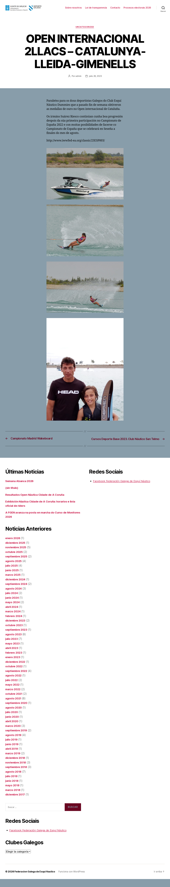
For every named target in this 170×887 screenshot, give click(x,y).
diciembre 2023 (15, 628)
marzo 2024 (13, 619)
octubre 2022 (14, 674)
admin (78, 80)
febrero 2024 (14, 624)
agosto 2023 (13, 642)
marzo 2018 (13, 798)
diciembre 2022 (15, 669)
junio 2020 (12, 724)
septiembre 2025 (16, 564)
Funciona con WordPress (72, 879)
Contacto (146, 7)
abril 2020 (12, 729)
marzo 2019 (13, 761)
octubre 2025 (14, 560)
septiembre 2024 (16, 592)
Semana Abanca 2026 (19, 489)
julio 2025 (12, 573)
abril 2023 (12, 656)
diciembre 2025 (15, 550)
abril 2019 (12, 756)
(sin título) (12, 495)
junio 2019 (12, 752)
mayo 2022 (12, 692)
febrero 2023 (14, 660)
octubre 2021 (14, 701)
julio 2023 (12, 646)
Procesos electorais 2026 (137, 11)
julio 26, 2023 (95, 80)
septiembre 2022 (16, 679)
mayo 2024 (12, 610)
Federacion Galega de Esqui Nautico (35, 879)
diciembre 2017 (15, 802)
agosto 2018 (13, 779)
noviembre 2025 (16, 555)
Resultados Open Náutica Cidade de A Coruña (35, 502)
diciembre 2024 (15, 587)
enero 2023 (12, 665)
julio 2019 (11, 747)
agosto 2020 (13, 715)
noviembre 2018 (16, 770)
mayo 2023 (12, 651)
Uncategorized (85, 31)
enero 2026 (13, 546)
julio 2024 (12, 601)
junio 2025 (12, 578)
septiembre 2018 (16, 775)
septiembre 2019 (16, 738)
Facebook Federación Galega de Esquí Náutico (39, 838)
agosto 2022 (13, 683)
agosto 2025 (13, 569)
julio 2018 (11, 784)
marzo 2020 (13, 733)
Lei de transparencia (127, 7)
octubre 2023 (14, 633)
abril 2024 (12, 614)
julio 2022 (12, 688)
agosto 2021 (13, 706)
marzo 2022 (13, 697)
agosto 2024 (13, 596)
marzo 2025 (13, 582)
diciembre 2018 (15, 765)
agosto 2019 (13, 743)
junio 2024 (12, 605)
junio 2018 (12, 788)
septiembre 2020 (16, 711)
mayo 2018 (12, 793)
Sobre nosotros (104, 7)
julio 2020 (12, 720)
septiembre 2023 (16, 637)
